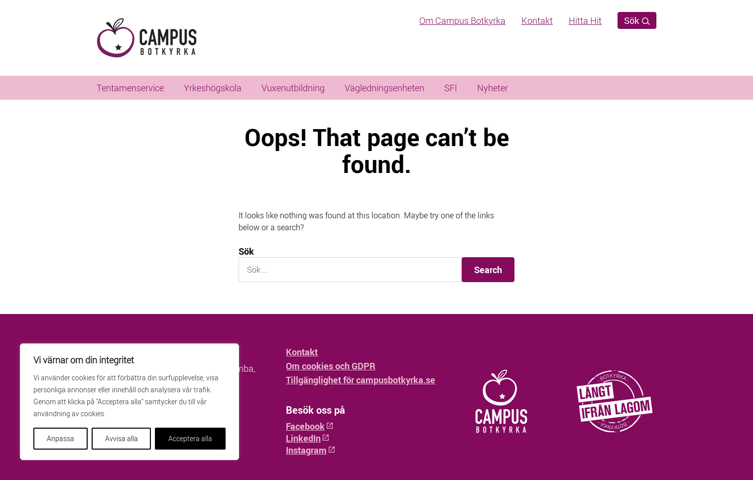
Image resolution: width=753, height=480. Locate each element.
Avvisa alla (121, 438)
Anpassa (60, 438)
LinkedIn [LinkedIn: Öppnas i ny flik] (308, 438)
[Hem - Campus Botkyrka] (164, 38)
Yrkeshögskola (213, 88)
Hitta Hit (585, 20)
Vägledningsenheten (384, 88)
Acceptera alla (190, 438)
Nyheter (492, 88)
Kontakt (537, 20)
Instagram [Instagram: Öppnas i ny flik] (311, 450)
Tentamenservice (130, 88)
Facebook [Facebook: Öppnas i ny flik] (310, 426)
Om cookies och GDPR (331, 366)
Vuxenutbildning (293, 88)
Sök (637, 20)
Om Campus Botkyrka (462, 20)
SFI (450, 88)
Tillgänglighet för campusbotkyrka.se (360, 380)
